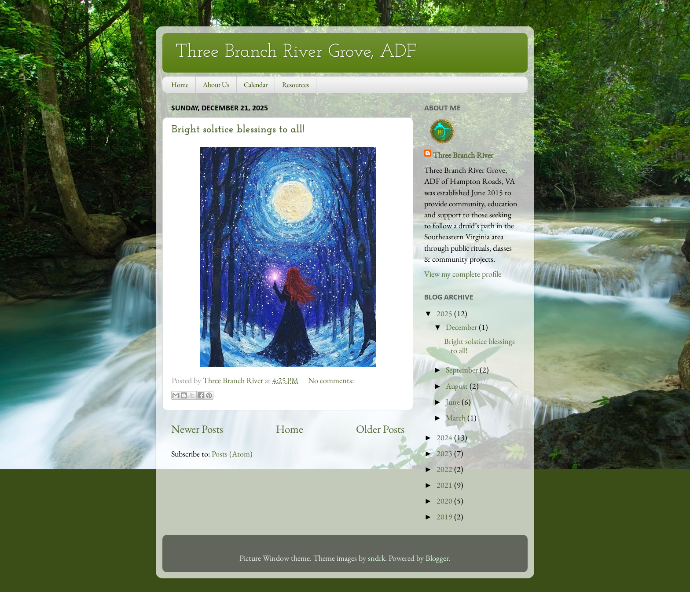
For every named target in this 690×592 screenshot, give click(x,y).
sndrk (376, 558)
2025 (445, 313)
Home (179, 84)
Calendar (256, 84)
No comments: (331, 380)
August (458, 386)
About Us (216, 84)
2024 (445, 437)
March (456, 418)
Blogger (437, 558)
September (463, 370)
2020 (445, 501)
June (454, 402)
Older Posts (380, 429)
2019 (445, 517)
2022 (445, 469)
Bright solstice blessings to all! (238, 129)
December (462, 327)
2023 (445, 453)
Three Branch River (463, 155)
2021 (445, 485)
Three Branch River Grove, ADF (296, 52)
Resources (295, 84)
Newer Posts (197, 429)
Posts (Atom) (232, 454)
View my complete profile (462, 274)
